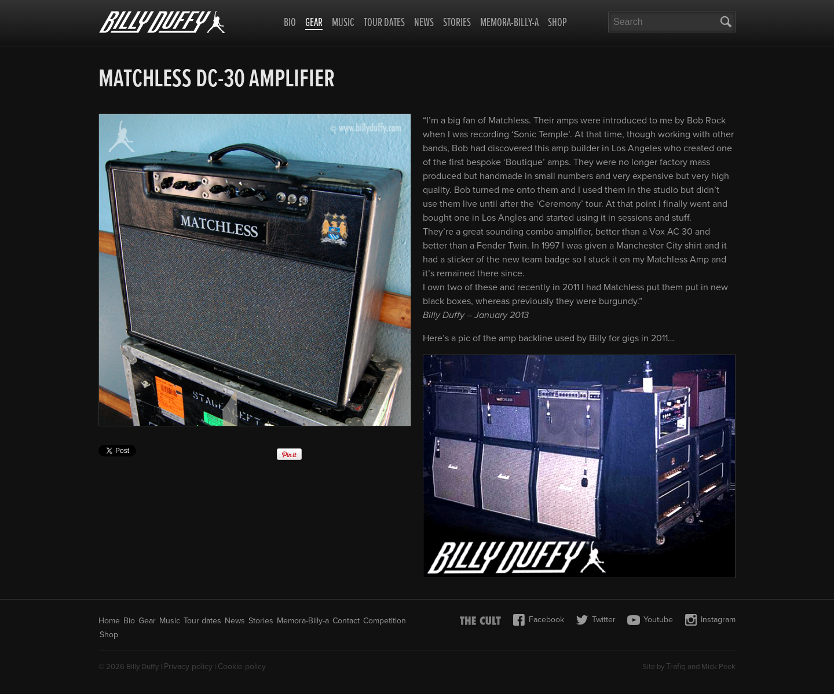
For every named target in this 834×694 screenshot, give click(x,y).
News (424, 23)
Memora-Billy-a (509, 23)
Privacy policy (188, 666)
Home (109, 621)
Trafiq (676, 666)
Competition (384, 621)
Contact (346, 621)
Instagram (710, 619)
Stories (457, 23)
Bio (290, 23)
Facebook (538, 619)
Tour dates (384, 23)
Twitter (596, 619)
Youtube (650, 619)
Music (343, 23)
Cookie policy (242, 666)
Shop (557, 23)
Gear (314, 23)
